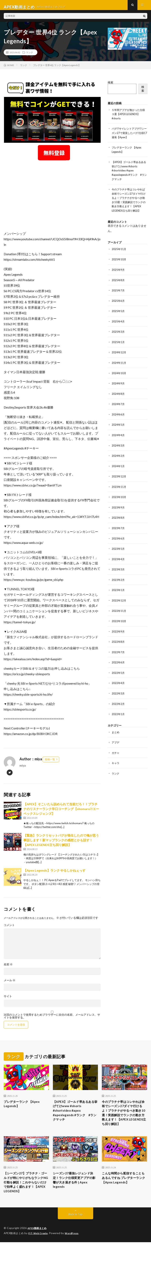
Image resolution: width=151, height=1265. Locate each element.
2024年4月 (118, 438)
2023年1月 (118, 592)
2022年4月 (118, 684)
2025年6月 (118, 306)
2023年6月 (118, 541)
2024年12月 (119, 357)
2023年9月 (118, 510)
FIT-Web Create (39, 1256)
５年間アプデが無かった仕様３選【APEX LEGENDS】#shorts (128, 117)
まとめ (116, 732)
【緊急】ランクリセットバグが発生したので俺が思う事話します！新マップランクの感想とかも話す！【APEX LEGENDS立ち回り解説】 (61, 843)
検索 (110, 86)
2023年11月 (119, 490)
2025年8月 (118, 285)
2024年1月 (118, 469)
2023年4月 (118, 561)
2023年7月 (118, 530)
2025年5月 (118, 316)
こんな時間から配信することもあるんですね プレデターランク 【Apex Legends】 (124, 1195)
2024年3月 (118, 449)
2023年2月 (118, 582)
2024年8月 (118, 398)
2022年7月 (118, 653)
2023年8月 (118, 520)
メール (9, 984)
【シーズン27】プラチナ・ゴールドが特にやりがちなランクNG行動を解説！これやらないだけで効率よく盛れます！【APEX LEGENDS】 (26, 1200)
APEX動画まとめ (38, 1251)
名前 (8, 968)
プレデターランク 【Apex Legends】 (25, 1108)
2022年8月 (118, 643)
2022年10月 (119, 622)
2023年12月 (119, 479)
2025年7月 (118, 295)
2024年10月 (119, 377)
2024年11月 (119, 367)
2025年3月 (118, 336)
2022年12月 (119, 602)
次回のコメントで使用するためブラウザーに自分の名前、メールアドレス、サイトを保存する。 (52, 1020)
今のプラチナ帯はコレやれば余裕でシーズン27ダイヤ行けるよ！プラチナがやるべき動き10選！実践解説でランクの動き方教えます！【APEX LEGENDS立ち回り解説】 (128, 204)
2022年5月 (118, 674)
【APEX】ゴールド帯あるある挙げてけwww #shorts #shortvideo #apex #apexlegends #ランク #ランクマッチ (129, 173)
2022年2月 (118, 704)
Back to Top (75, 1237)
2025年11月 (119, 254)
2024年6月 (118, 418)
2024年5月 (118, 428)
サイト (8, 1000)
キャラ (116, 763)
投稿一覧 (50, 763)
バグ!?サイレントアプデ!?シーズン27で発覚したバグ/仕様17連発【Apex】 (129, 136)
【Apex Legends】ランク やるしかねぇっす (54, 874)
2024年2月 (118, 459)
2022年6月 (118, 663)
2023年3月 (118, 571)
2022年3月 (118, 694)
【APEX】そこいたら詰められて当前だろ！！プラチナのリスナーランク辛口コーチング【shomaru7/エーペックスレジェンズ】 (61, 812)
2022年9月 (118, 633)
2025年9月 (118, 275)
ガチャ (116, 753)
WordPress (74, 1256)
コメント (9, 928)
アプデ (116, 743)
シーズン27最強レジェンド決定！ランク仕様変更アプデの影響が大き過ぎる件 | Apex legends (75, 1195)
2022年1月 (118, 714)
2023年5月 (118, 551)
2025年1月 (118, 346)
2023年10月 (119, 500)
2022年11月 (119, 612)
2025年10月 (119, 265)
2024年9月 (118, 387)
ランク (29, 56)
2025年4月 (118, 326)
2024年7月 (118, 408)
